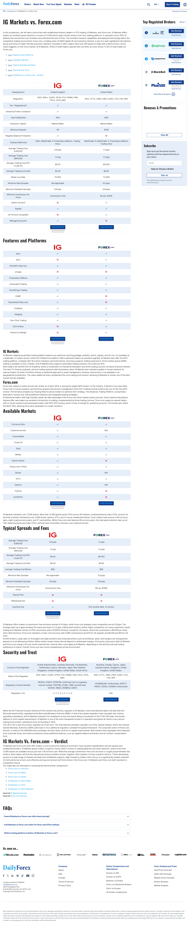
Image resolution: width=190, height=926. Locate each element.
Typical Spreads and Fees (24, 65)
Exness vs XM (112, 873)
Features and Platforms (23, 55)
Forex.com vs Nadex (17, 772)
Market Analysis (161, 885)
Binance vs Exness (114, 880)
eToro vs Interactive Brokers (118, 884)
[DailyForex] (17, 868)
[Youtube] (27, 876)
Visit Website (58, 227)
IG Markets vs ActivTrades (19, 781)
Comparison (11, 11)
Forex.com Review (18, 796)
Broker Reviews (161, 881)
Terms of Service (66, 881)
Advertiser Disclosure (179, 11)
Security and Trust (21, 70)
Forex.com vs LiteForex (18, 768)
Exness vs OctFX (113, 877)
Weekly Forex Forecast (164, 878)
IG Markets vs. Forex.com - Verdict (28, 75)
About (61, 870)
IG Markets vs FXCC (17, 785)
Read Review (176, 35)
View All (164, 135)
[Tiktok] (22, 875)
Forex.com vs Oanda (17, 777)
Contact (61, 878)
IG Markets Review (18, 793)
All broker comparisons (116, 892)
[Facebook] (3, 876)
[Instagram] (33, 875)
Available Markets (20, 60)
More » (183, 22)
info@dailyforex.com (10, 885)
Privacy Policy (64, 885)
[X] (8, 876)
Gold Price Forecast (163, 870)
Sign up (164, 175)
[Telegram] (17, 876)
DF (4, 11)
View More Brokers (162, 94)
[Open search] (148, 4)
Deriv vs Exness (113, 888)
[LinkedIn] (12, 876)
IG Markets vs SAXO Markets (20, 789)
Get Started (176, 31)
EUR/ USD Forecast (162, 874)
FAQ (60, 874)
